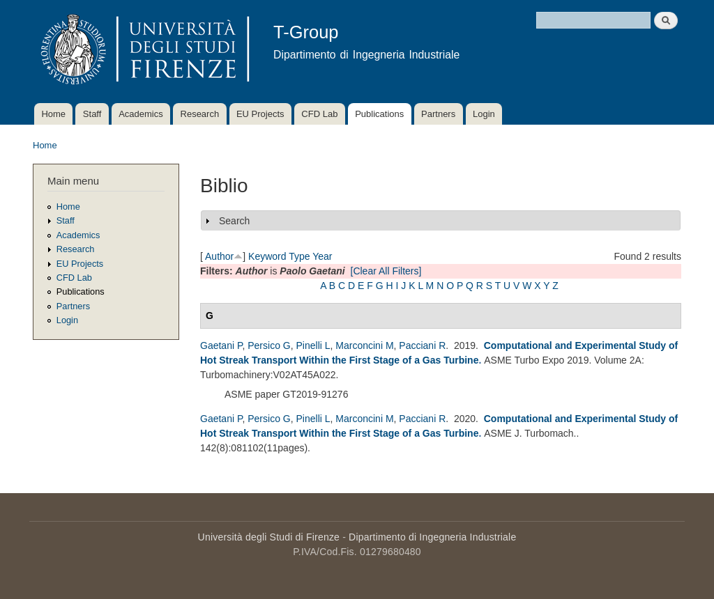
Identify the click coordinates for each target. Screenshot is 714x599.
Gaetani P (221, 345)
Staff (92, 114)
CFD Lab (319, 114)
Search (234, 220)
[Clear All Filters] (386, 271)
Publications (379, 114)
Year (322, 256)
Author (219, 256)
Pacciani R (422, 345)
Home (53, 114)
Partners (438, 114)
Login (484, 114)
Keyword (267, 256)
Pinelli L (313, 345)
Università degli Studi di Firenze (269, 537)
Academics (141, 114)
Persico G (269, 345)
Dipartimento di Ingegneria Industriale (432, 537)
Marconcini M (364, 345)
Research (200, 114)
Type (299, 256)
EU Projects (260, 114)
